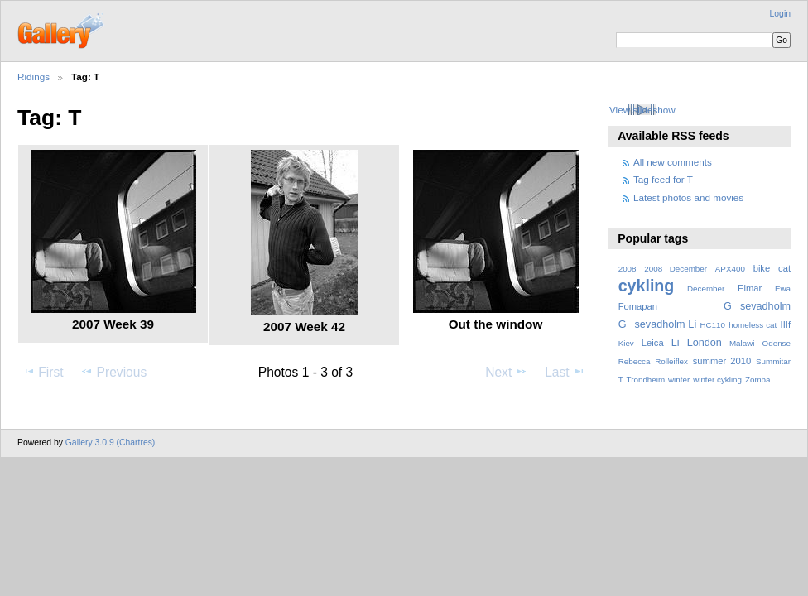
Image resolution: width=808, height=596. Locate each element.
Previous (113, 371)
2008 (627, 268)
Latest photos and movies (688, 197)
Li (675, 342)
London (704, 342)
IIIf (786, 324)
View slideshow (642, 109)
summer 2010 (722, 361)
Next (506, 371)
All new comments (672, 161)
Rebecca (634, 361)
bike (762, 268)
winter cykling (717, 379)
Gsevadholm (757, 306)
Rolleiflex (671, 361)
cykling (646, 285)
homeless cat (753, 324)
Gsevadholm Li (657, 324)
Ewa (783, 288)
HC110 (712, 324)
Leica (653, 343)
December (705, 288)
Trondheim (646, 379)
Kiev (626, 343)
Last (565, 371)
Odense (776, 343)
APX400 (730, 268)
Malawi (742, 343)
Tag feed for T (663, 179)
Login (780, 13)
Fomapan (637, 306)
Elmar (750, 288)
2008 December (675, 268)
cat (784, 268)
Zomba (758, 379)
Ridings (33, 76)
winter (679, 379)
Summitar (773, 361)
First (42, 371)
